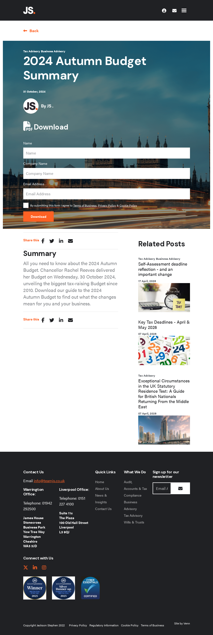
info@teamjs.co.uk (49, 480)
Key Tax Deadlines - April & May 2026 (164, 324)
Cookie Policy (128, 205)
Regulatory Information (104, 625)
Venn (187, 623)
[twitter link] (25, 567)
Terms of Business (85, 205)
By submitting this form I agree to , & (83, 205)
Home (99, 481)
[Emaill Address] (162, 488)
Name (27, 143)
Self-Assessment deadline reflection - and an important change (162, 269)
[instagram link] (44, 567)
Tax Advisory (31, 51)
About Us (102, 488)
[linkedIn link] (35, 567)
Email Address (33, 183)
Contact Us (103, 508)
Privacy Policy (107, 205)
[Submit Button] (180, 488)
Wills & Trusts (134, 522)
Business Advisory (53, 51)
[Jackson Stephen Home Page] (29, 10)
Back (34, 30)
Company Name (35, 163)
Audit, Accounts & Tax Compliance (135, 488)
